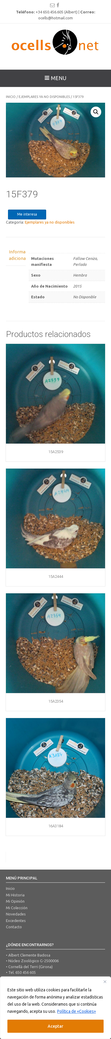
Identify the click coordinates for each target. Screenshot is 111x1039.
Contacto (14, 927)
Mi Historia (15, 895)
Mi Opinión (15, 901)
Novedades (16, 914)
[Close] (104, 981)
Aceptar (55, 1026)
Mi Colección (17, 908)
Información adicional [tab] (16, 255)
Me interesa (27, 214)
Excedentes (16, 920)
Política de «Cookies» (76, 1011)
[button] (96, 112)
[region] (55, 1007)
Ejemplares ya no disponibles (44, 97)
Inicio (11, 97)
